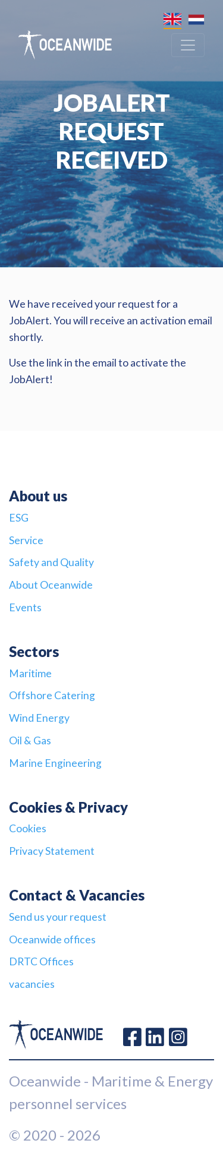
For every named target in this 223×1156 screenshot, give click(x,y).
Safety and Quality (51, 562)
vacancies (32, 984)
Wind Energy (39, 718)
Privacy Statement (52, 851)
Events (25, 607)
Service (26, 540)
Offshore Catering (52, 695)
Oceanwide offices (52, 939)
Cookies (27, 828)
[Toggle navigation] (188, 45)
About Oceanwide (51, 585)
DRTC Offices (41, 961)
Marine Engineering (55, 763)
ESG (19, 517)
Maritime (30, 673)
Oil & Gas (30, 740)
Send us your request (57, 917)
